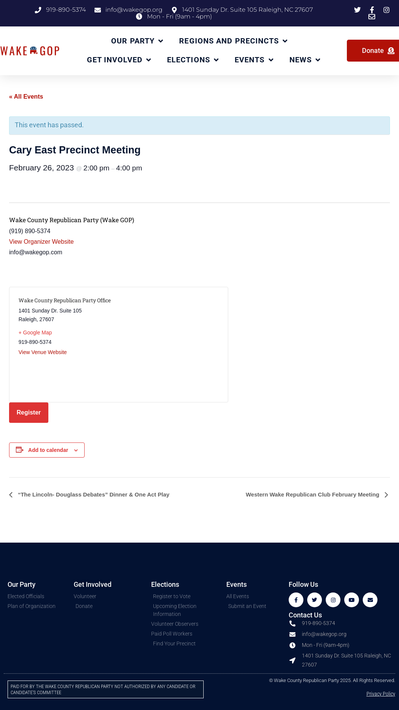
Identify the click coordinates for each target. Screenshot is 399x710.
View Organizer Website (41, 241)
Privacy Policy (381, 694)
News (305, 60)
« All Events (26, 96)
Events (254, 60)
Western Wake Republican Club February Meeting (313, 494)
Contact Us (305, 615)
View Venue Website (43, 352)
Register (29, 412)
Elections (193, 60)
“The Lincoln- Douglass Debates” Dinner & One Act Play (92, 494)
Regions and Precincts (233, 41)
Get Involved (119, 60)
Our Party (137, 41)
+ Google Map (35, 332)
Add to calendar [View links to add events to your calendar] (48, 450)
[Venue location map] (169, 344)
